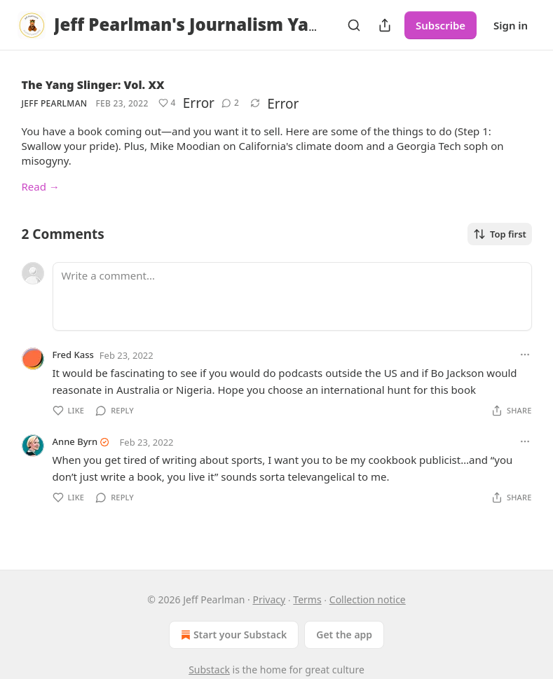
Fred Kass (73, 354)
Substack (209, 669)
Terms (307, 599)
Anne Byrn (75, 441)
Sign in (510, 25)
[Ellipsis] (525, 354)
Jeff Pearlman (55, 103)
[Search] (354, 25)
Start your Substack (232, 635)
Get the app (344, 634)
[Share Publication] (385, 25)
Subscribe (440, 25)
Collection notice (367, 599)
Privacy (268, 599)
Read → (41, 186)
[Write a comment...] (292, 296)
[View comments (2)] (230, 103)
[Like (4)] (167, 103)
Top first (499, 234)
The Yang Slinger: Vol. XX (93, 84)
